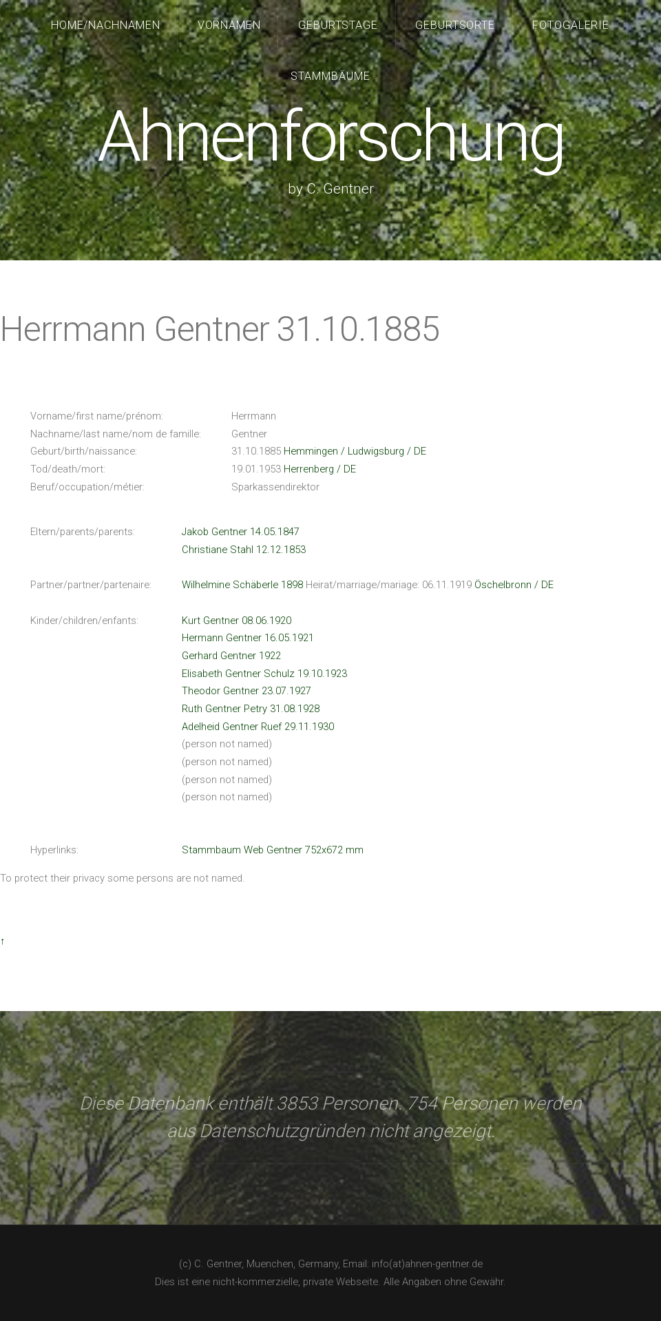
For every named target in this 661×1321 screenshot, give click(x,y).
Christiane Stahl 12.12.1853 (244, 549)
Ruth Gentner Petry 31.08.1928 (250, 709)
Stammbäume (330, 76)
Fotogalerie (571, 25)
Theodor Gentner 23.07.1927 (246, 691)
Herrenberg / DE (320, 469)
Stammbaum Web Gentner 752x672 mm (273, 850)
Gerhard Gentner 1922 (231, 655)
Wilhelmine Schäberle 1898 (242, 585)
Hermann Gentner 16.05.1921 (248, 638)
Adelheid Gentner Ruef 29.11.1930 (258, 726)
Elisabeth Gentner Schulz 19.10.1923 (264, 673)
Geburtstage (338, 25)
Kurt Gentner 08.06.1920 (236, 620)
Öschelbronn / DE (514, 585)
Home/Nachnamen (106, 25)
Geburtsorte (455, 25)
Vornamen (230, 25)
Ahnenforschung (330, 136)
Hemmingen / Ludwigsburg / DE (355, 451)
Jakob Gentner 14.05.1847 (241, 532)
